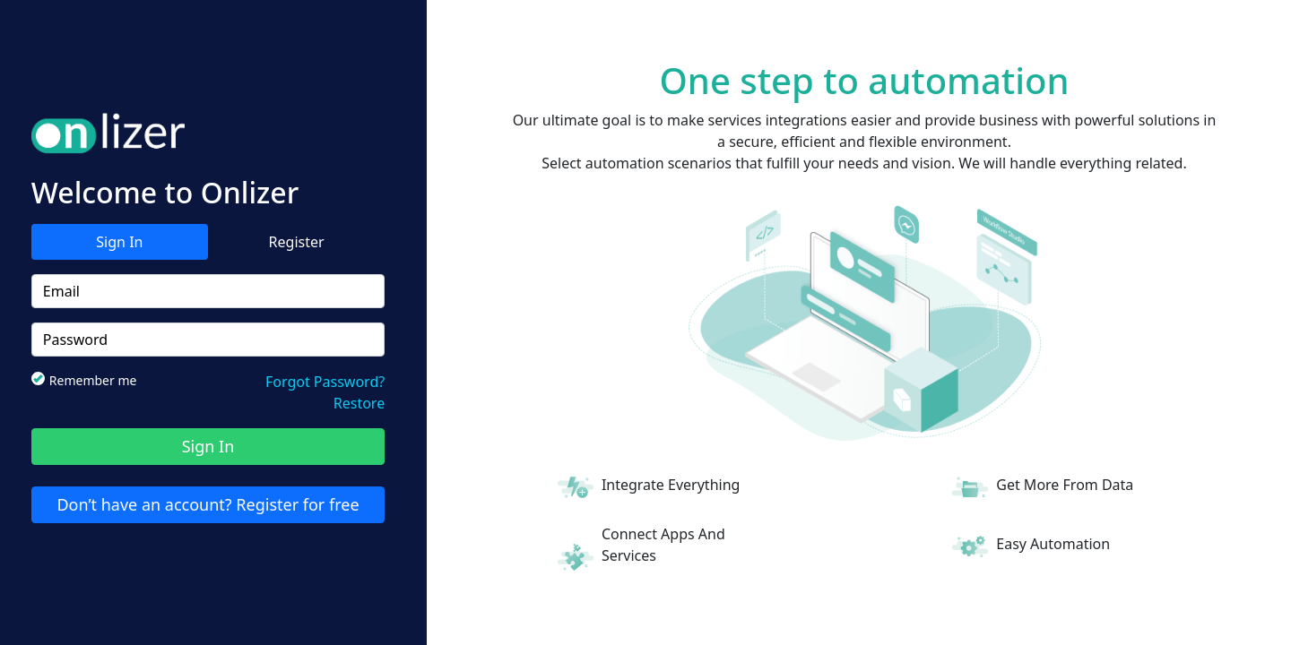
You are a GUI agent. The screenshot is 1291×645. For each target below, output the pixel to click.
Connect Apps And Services (663, 544)
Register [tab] (297, 242)
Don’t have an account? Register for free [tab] (207, 504)
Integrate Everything (671, 484)
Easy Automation (1053, 544)
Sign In (208, 446)
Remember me (90, 380)
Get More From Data (1064, 484)
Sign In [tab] (119, 242)
